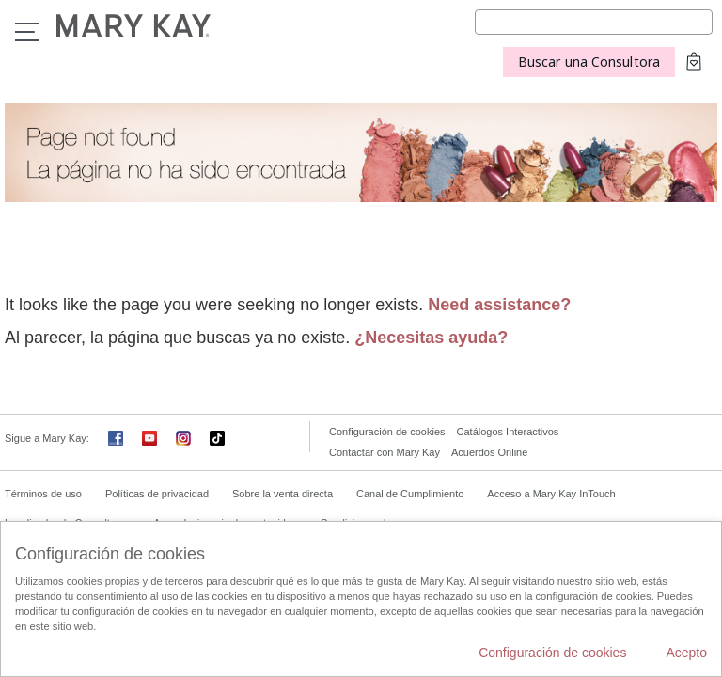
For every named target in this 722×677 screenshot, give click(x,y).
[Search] (594, 22)
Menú (27, 32)
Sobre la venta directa (282, 493)
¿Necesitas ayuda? (431, 337)
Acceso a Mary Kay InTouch (551, 493)
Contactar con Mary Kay (384, 452)
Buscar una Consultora (589, 62)
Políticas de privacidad (157, 493)
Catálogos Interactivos (508, 431)
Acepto (686, 652)
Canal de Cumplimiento (409, 493)
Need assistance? (499, 304)
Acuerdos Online (489, 452)
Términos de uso (43, 493)
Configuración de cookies (387, 431)
